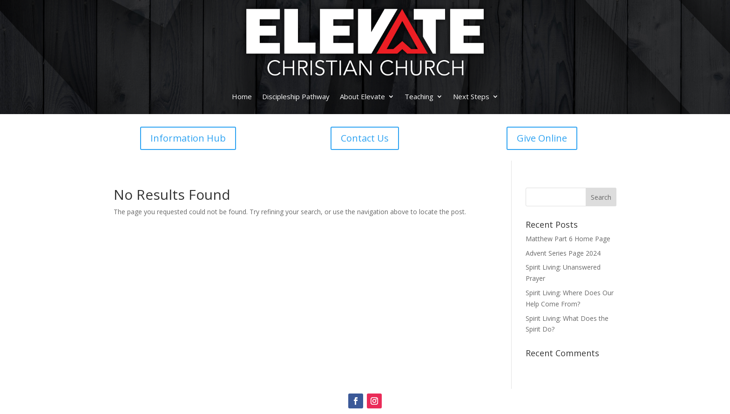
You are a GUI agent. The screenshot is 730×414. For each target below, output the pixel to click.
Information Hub (188, 138)
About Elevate (362, 96)
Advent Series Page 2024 (563, 253)
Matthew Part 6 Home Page (568, 238)
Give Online (542, 138)
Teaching (419, 96)
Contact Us (365, 138)
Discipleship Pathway (296, 96)
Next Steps (471, 96)
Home (242, 96)
